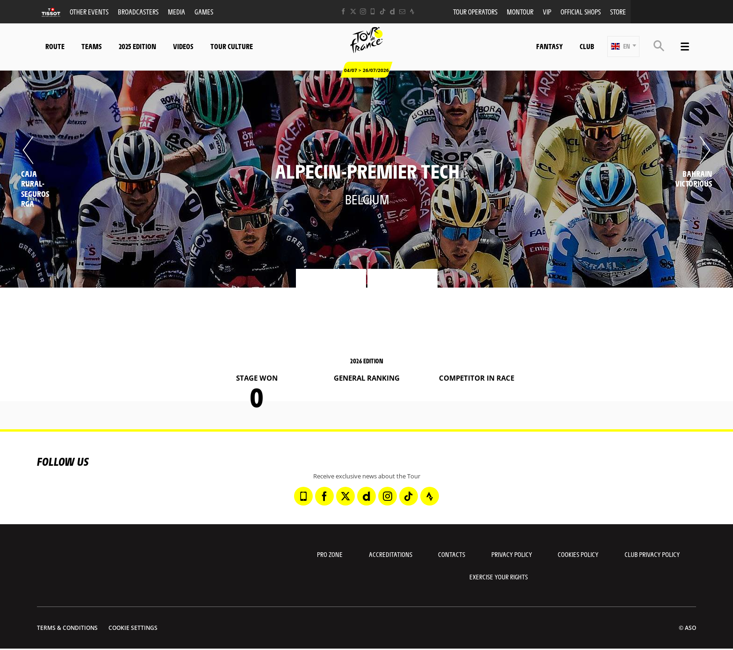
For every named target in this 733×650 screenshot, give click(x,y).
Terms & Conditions (67, 628)
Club (587, 46)
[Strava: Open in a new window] (412, 11)
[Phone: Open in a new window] (373, 11)
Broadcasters (138, 11)
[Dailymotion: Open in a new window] (392, 11)
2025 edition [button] (137, 46)
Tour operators (475, 11)
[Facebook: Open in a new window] (343, 11)
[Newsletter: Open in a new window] (402, 11)
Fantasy (549, 46)
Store (618, 11)
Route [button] (55, 46)
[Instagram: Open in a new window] (363, 11)
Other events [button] (89, 11)
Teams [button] (91, 46)
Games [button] (203, 11)
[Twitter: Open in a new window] (353, 11)
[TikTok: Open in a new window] (383, 11)
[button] (623, 46)
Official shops (581, 11)
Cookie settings (133, 628)
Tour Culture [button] (231, 46)
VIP (547, 11)
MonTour (520, 11)
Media (176, 11)
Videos (183, 46)
